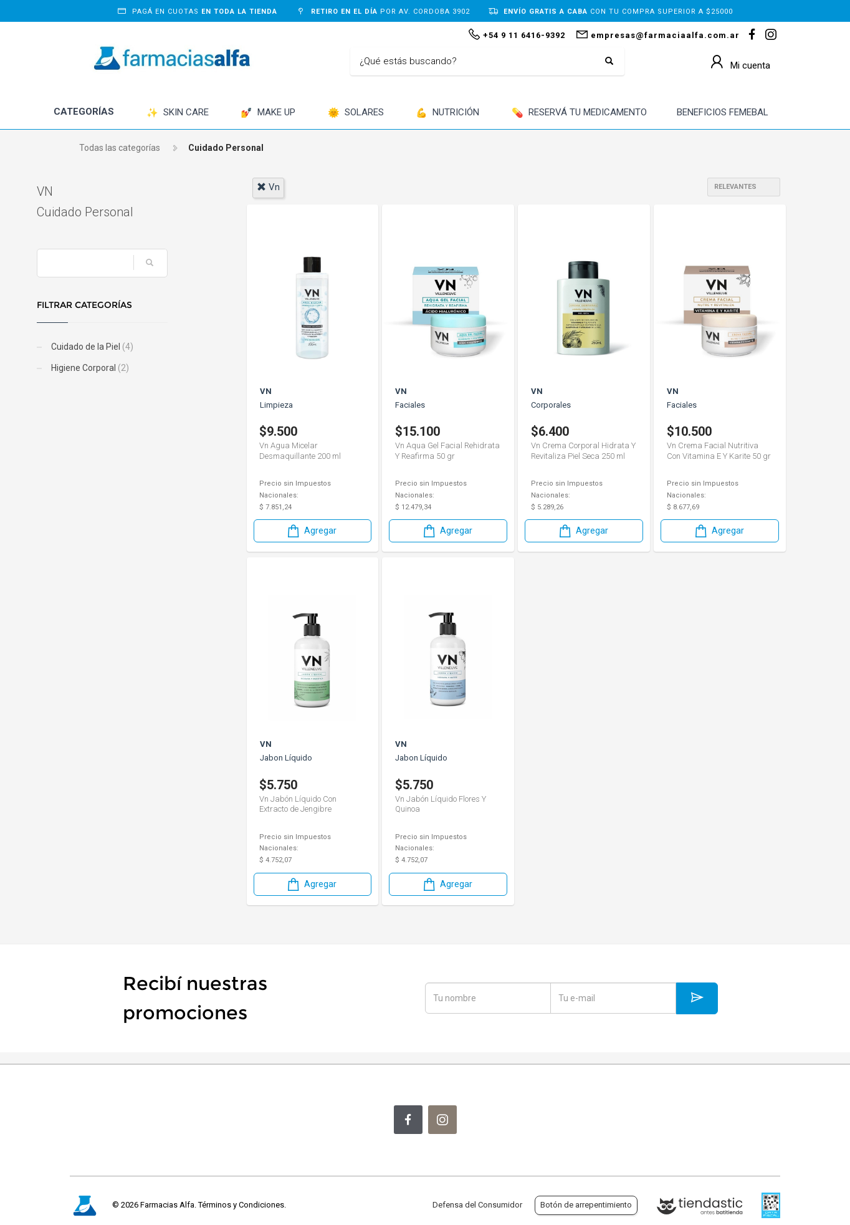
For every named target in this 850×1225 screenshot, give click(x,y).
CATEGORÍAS (84, 111)
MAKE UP (268, 113)
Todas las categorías (119, 148)
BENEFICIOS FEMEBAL (722, 112)
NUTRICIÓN (447, 113)
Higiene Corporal (122, 368)
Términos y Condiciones (241, 1204)
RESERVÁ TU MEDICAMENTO (579, 113)
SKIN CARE (177, 113)
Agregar (311, 531)
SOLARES (356, 113)
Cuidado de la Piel (124, 347)
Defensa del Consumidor (477, 1204)
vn (268, 187)
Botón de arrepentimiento (586, 1204)
